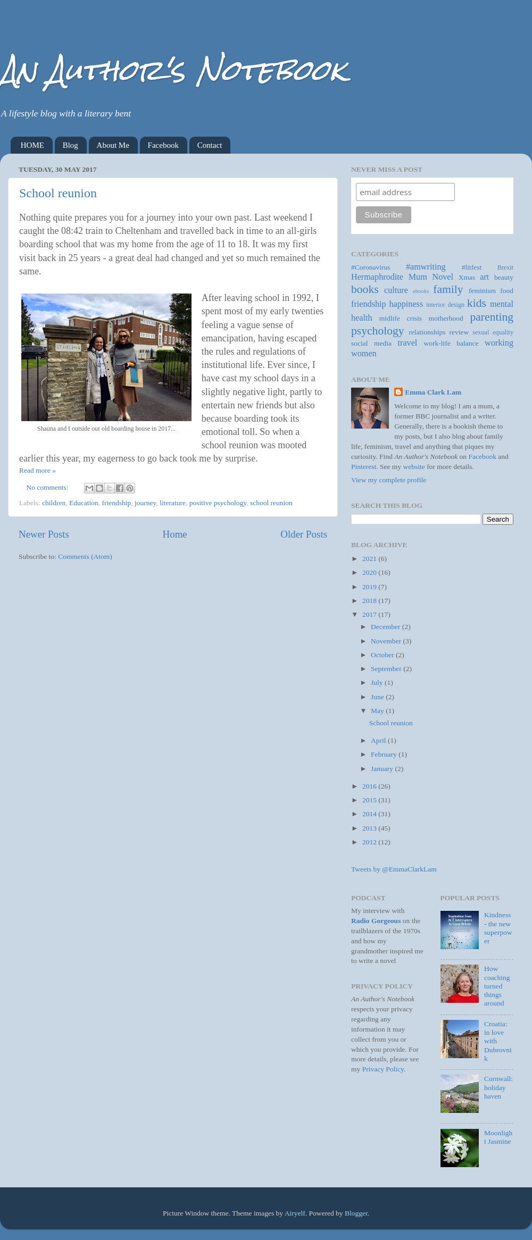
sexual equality (492, 332)
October (383, 655)
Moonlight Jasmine (498, 1137)
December (386, 627)
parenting (491, 317)
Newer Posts (44, 534)
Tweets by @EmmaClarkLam (394, 869)
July (378, 682)
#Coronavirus (370, 267)
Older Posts (303, 534)
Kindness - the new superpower (498, 928)
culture (396, 290)
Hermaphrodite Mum (389, 277)
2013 (370, 828)
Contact (209, 145)
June (378, 697)
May (378, 711)
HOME (32, 145)
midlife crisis (400, 318)
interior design (445, 304)
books (365, 289)
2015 (370, 800)
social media (371, 343)
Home (175, 534)
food (506, 291)
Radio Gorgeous (376, 921)
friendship (116, 503)
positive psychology (218, 503)
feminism (482, 291)
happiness (406, 304)
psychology (377, 330)
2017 (370, 614)
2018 (370, 601)
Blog (70, 145)
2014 (370, 814)
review (459, 332)
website (414, 467)
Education (83, 503)
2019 (370, 587)
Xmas (467, 277)
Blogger (356, 1213)
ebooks (421, 291)
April (379, 740)
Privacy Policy (383, 1069)
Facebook (163, 145)
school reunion (271, 503)
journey (145, 503)
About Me (113, 145)
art (484, 277)
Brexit (505, 267)
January (383, 769)
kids (476, 303)
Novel (442, 277)
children (53, 503)
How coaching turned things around (497, 986)
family (448, 289)
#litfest (472, 267)
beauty (503, 277)
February (384, 754)
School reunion (58, 193)
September (387, 669)
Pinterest (363, 467)
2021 (370, 559)
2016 (370, 786)
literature (173, 503)
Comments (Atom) (85, 556)
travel (408, 343)
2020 (370, 572)
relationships (427, 332)
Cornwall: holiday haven (498, 1087)
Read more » (37, 470)
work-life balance (451, 343)
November (387, 641)
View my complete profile (388, 480)
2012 (370, 842)
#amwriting (426, 267)
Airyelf (295, 1213)
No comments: (49, 487)
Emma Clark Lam (433, 392)
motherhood (446, 318)
